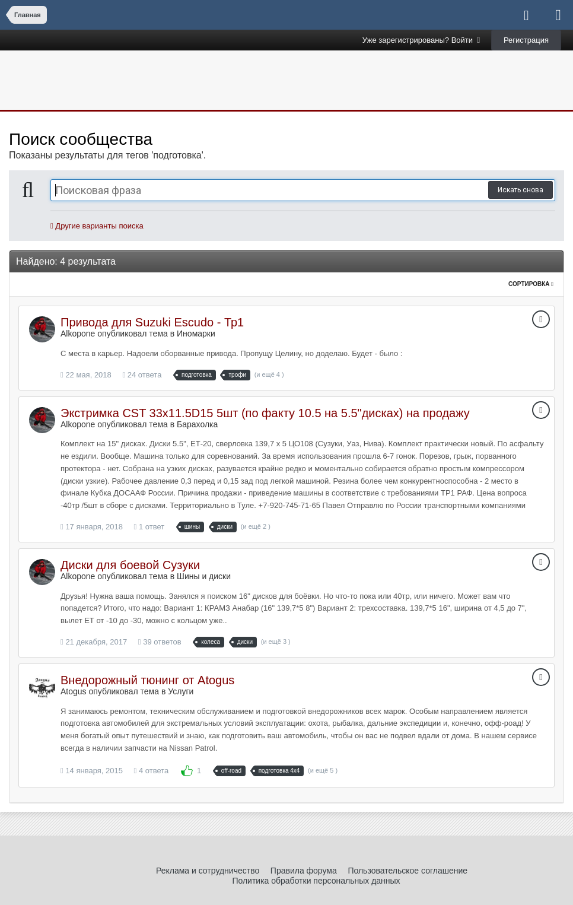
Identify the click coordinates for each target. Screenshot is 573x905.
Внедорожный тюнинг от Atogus (147, 680)
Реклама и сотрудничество (207, 870)
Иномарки (196, 333)
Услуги (180, 691)
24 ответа (141, 374)
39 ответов (160, 641)
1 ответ (149, 526)
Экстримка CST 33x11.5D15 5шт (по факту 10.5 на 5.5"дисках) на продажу (265, 413)
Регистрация (526, 40)
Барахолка (197, 424)
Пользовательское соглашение (407, 870)
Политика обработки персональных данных (316, 880)
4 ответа (151, 770)
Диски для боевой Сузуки (130, 564)
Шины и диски (204, 576)
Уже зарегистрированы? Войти (421, 40)
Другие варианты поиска (97, 225)
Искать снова (520, 190)
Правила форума (303, 870)
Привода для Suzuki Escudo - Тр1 (152, 322)
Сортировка (530, 284)
